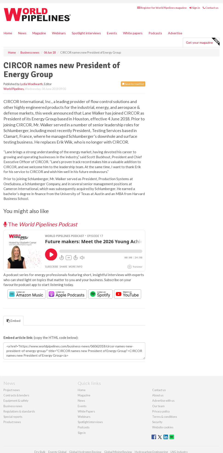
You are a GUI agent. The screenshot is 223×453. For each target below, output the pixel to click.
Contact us (210, 7)
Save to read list (133, 84)
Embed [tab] (13, 321)
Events (112, 33)
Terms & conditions (164, 416)
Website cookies (162, 427)
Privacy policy (161, 411)
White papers (133, 33)
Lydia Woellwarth (31, 84)
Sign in (194, 7)
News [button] (22, 33)
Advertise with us (163, 400)
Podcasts (155, 33)
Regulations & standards (19, 411)
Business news (12, 406)
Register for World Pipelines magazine (162, 7)
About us (157, 395)
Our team (158, 406)
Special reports (12, 416)
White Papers (86, 411)
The (40, 224)
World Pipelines (13, 89)
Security (157, 422)
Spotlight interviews (86, 33)
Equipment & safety (16, 400)
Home (8, 33)
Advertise (175, 33)
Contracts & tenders (16, 395)
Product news (12, 422)
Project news (11, 390)
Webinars (59, 33)
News (81, 400)
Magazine (39, 33)
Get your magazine (202, 42)
